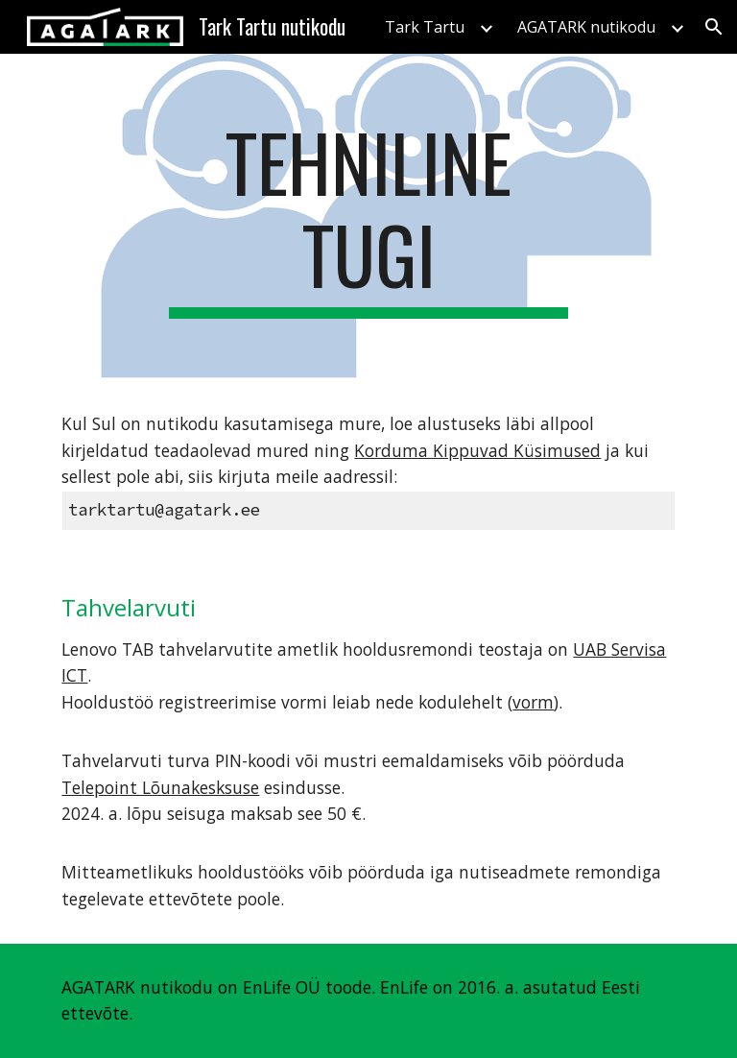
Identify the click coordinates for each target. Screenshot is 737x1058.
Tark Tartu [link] (424, 26)
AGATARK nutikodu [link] (586, 26)
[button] (714, 27)
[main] (368, 217)
